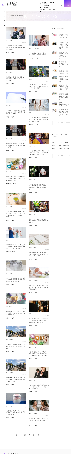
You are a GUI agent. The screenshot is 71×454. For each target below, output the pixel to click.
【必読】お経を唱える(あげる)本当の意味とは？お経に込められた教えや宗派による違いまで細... (39, 150)
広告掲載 (54, 447)
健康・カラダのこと (20, 5)
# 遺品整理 (8, 180)
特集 (45, 5)
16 (25, 422)
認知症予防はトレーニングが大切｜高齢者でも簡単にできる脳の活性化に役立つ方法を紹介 (15, 239)
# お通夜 (60, 138)
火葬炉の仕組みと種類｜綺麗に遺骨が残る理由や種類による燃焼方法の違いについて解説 (15, 271)
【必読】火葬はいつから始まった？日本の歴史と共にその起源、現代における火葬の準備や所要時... (38, 183)
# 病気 (30, 412)
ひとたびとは (55, 444)
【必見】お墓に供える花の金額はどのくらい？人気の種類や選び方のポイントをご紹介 (38, 85)
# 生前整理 (66, 135)
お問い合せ (62, 444)
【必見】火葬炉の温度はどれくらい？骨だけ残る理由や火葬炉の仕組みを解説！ (15, 47)
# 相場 (53, 138)
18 (34, 422)
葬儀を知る (18, 2)
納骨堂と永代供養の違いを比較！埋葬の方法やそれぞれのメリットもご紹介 (15, 77)
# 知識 (12, 51)
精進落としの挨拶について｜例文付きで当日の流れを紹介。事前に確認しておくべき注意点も (38, 311)
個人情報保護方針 (64, 447)
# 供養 (59, 135)
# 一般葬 (66, 138)
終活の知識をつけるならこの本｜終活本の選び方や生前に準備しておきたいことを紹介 (38, 246)
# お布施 (31, 122)
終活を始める (37, 2)
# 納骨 (7, 81)
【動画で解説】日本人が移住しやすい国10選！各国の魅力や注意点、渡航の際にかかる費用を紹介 (38, 344)
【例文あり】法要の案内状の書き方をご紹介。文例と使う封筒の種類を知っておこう (15, 110)
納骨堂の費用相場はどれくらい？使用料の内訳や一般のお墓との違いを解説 (15, 142)
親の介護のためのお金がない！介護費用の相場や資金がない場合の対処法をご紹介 (38, 279)
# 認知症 (31, 57)
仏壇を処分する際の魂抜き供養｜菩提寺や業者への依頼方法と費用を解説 (38, 214)
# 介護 (30, 283)
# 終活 (30, 251)
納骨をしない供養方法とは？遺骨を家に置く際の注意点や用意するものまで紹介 (15, 304)
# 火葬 (7, 51)
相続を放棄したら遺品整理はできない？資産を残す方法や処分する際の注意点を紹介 (15, 175)
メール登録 (60, 5)
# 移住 (30, 348)
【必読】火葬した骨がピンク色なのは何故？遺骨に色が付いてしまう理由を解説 (15, 401)
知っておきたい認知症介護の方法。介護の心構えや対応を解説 (38, 53)
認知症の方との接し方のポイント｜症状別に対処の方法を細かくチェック (38, 408)
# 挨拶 (30, 316)
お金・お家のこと (48, 2)
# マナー (54, 132)
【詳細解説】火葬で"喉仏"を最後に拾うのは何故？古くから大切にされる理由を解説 (38, 376)
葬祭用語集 (39, 5)
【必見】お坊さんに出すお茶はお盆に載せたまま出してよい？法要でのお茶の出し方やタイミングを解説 (15, 208)
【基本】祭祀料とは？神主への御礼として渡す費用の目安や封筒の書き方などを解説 (38, 118)
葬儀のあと (27, 2)
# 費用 (7, 146)
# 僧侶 (30, 155)
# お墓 (7, 339)
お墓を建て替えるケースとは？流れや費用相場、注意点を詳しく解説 (15, 335)
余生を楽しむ (30, 5)
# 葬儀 (66, 132)
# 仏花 (30, 90)
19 (38, 422)
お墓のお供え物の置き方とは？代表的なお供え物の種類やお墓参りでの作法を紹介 (15, 369)
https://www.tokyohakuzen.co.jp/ (9, 452)
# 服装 (60, 132)
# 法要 (7, 115)
